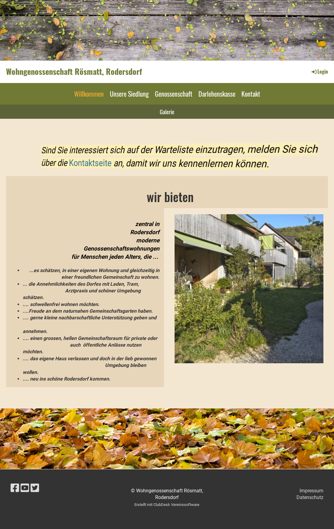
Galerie (167, 111)
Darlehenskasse (216, 93)
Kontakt (250, 93)
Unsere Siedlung (129, 93)
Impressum (311, 491)
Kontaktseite (120, 162)
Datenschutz (309, 497)
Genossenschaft (173, 93)
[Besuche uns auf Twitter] (35, 488)
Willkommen (89, 93)
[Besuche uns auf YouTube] (25, 488)
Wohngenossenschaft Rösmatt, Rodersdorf (74, 71)
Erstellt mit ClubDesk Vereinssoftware (166, 504)
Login (319, 71)
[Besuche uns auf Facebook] (15, 488)
